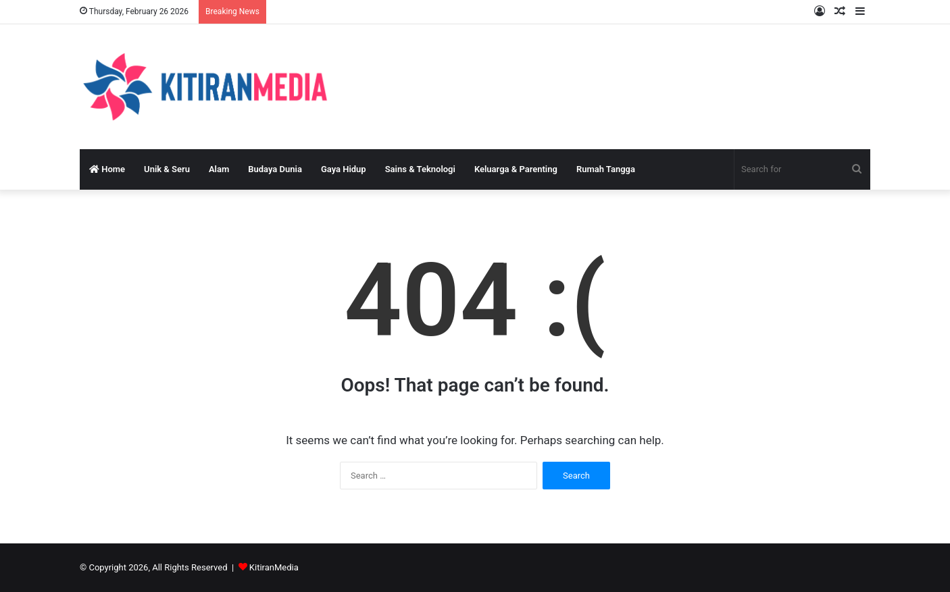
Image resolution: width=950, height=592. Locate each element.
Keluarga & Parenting (515, 169)
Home (107, 169)
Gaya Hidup (343, 169)
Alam (219, 169)
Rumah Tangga (605, 169)
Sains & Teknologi (420, 169)
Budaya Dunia (275, 169)
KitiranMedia (274, 567)
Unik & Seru (167, 169)
